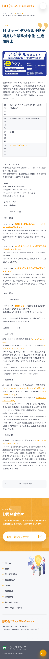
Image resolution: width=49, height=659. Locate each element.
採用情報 (9, 596)
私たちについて (12, 602)
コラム (8, 585)
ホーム (8, 562)
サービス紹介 (11, 574)
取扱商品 (9, 591)
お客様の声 (10, 579)
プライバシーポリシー (15, 607)
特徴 (7, 568)
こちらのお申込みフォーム (20, 145)
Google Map (33, 629)
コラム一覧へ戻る (25, 483)
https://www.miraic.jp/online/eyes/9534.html (24, 388)
